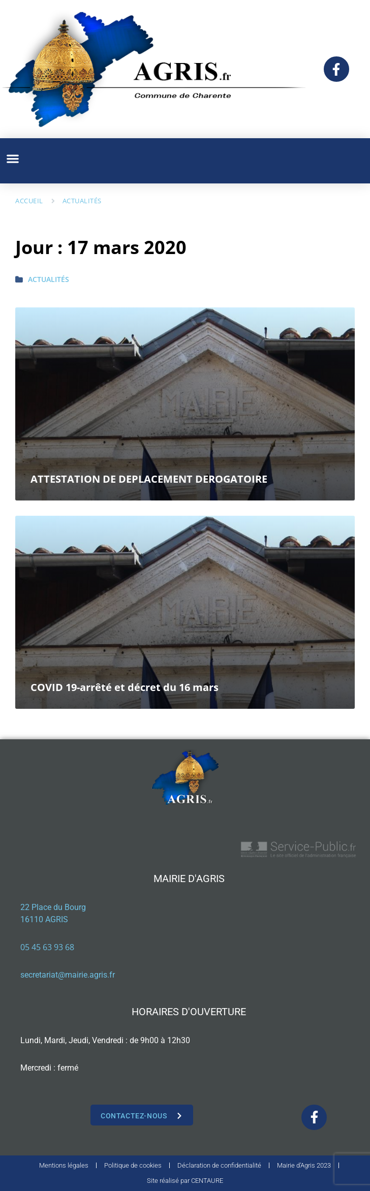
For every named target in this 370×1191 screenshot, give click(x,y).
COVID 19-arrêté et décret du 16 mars (124, 687)
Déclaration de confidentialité (219, 1165)
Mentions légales (63, 1165)
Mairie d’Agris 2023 (304, 1165)
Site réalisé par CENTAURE (185, 1180)
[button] (12, 158)
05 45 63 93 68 (47, 947)
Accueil (29, 200)
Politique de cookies (133, 1165)
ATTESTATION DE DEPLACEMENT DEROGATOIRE (148, 479)
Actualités (82, 200)
